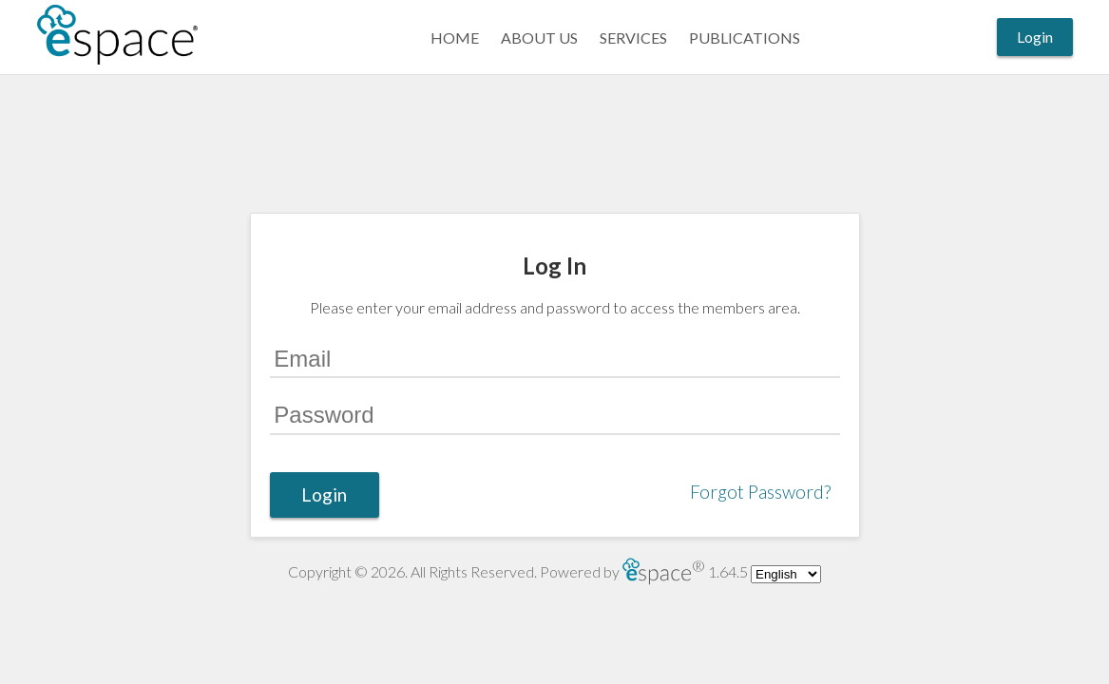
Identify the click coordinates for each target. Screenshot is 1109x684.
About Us (539, 37)
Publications (744, 37)
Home (454, 37)
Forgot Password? (760, 492)
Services (633, 37)
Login (1035, 37)
